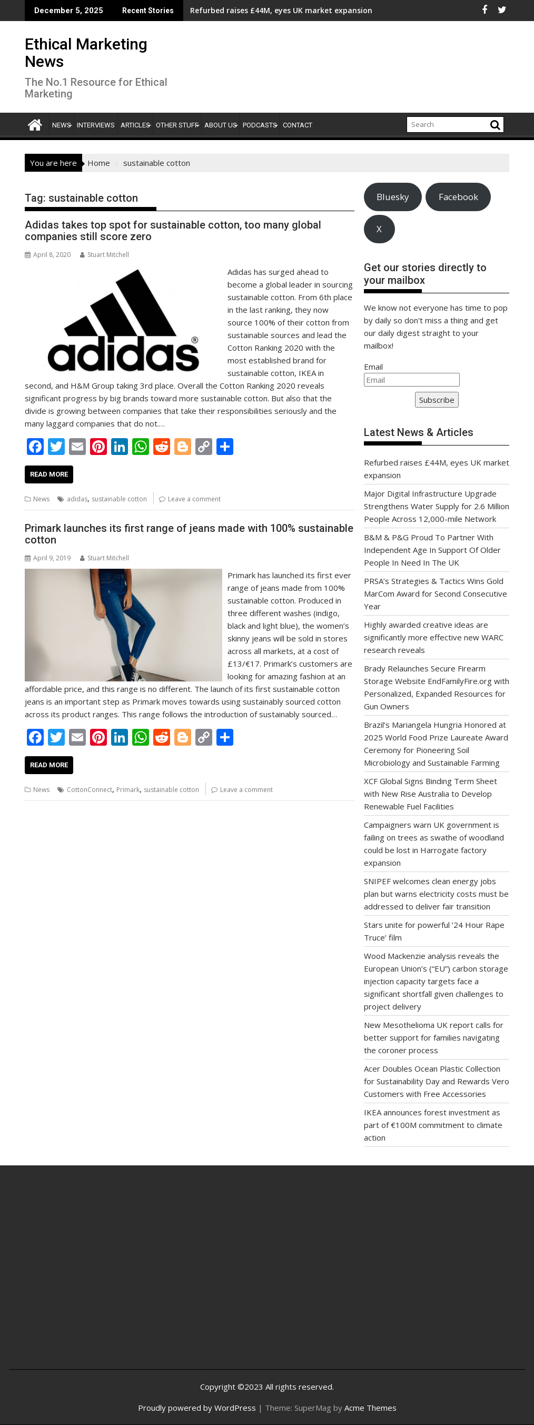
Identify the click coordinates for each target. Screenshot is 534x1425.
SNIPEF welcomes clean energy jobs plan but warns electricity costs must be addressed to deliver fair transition (436, 894)
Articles (135, 125)
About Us (220, 125)
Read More (49, 474)
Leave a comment (194, 498)
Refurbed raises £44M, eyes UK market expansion (206, 10)
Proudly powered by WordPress (197, 1407)
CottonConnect (89, 789)
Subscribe (436, 399)
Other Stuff (177, 125)
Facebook (458, 197)
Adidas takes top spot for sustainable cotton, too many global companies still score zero (173, 231)
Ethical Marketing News (86, 53)
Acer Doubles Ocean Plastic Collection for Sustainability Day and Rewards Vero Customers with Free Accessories (436, 1081)
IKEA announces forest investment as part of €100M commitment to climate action (433, 1125)
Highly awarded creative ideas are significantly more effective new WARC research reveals (433, 637)
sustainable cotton (119, 498)
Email (373, 366)
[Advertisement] (103, 1278)
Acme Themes (370, 1407)
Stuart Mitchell (104, 254)
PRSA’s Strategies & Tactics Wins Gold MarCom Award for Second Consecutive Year (435, 593)
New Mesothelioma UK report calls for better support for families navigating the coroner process (433, 1037)
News (61, 125)
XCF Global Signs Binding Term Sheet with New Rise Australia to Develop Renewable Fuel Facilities (430, 794)
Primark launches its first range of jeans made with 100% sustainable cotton (189, 534)
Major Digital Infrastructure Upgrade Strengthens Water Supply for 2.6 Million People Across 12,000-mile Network (436, 506)
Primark (128, 789)
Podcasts (260, 125)
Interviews (96, 125)
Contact (297, 125)
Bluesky (393, 197)
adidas (77, 498)
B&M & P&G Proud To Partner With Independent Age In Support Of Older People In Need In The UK (432, 550)
